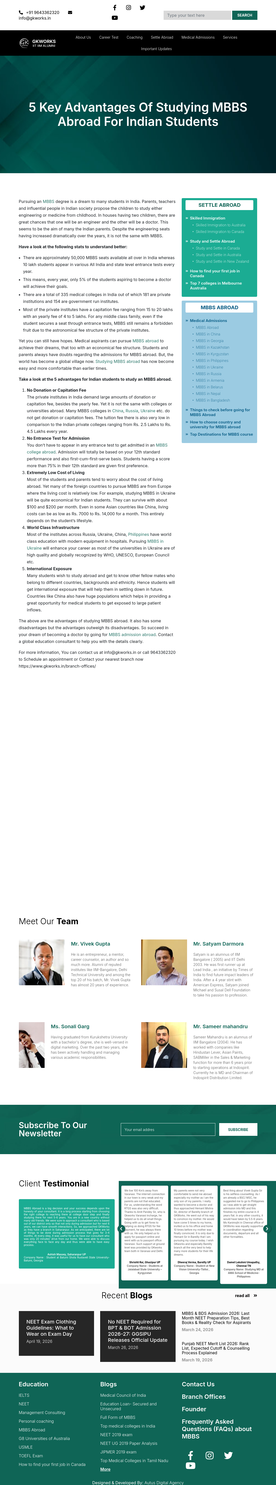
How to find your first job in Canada (52, 1464)
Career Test (108, 37)
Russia (132, 410)
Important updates (156, 49)
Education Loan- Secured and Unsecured (128, 1406)
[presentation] (121, 1229)
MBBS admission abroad (132, 634)
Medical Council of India (123, 1395)
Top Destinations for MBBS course (221, 434)
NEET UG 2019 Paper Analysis (128, 1443)
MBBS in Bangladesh (213, 400)
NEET (24, 1404)
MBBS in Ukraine (209, 367)
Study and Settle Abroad (212, 241)
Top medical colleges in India (127, 1426)
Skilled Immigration (207, 218)
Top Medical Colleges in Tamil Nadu (134, 1460)
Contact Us (198, 1384)
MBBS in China (208, 334)
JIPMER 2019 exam (118, 1452)
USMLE (26, 1447)
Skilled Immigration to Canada (220, 231)
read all (242, 1295)
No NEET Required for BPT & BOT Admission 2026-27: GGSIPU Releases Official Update (137, 1331)
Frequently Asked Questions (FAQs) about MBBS (217, 1429)
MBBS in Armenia (210, 380)
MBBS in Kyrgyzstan (212, 354)
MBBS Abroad (207, 327)
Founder (194, 1409)
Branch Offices (204, 1396)
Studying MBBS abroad (118, 361)
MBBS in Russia (208, 374)
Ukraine (147, 410)
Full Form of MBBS (117, 1417)
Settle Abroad (162, 37)
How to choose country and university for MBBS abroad (215, 424)
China (117, 410)
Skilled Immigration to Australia (220, 225)
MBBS (49, 201)
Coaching (134, 37)
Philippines (138, 534)
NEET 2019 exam (116, 1434)
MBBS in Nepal (208, 393)
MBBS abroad (146, 340)
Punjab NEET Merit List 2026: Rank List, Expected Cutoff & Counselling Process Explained (215, 1348)
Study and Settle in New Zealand (222, 261)
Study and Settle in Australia (218, 255)
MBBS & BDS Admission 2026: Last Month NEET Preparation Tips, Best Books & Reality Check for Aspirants (216, 1318)
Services (230, 37)
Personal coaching (36, 1421)
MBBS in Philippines (212, 360)
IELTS (24, 1395)
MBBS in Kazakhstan (212, 347)
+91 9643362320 (40, 12)
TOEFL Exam (31, 1455)
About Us (83, 37)
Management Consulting (42, 1412)
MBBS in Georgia (210, 341)
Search (244, 15)
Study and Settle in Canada (218, 248)
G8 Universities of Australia (44, 1438)
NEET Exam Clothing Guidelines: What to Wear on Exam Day (51, 1328)
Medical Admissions (198, 37)
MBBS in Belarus (209, 387)
